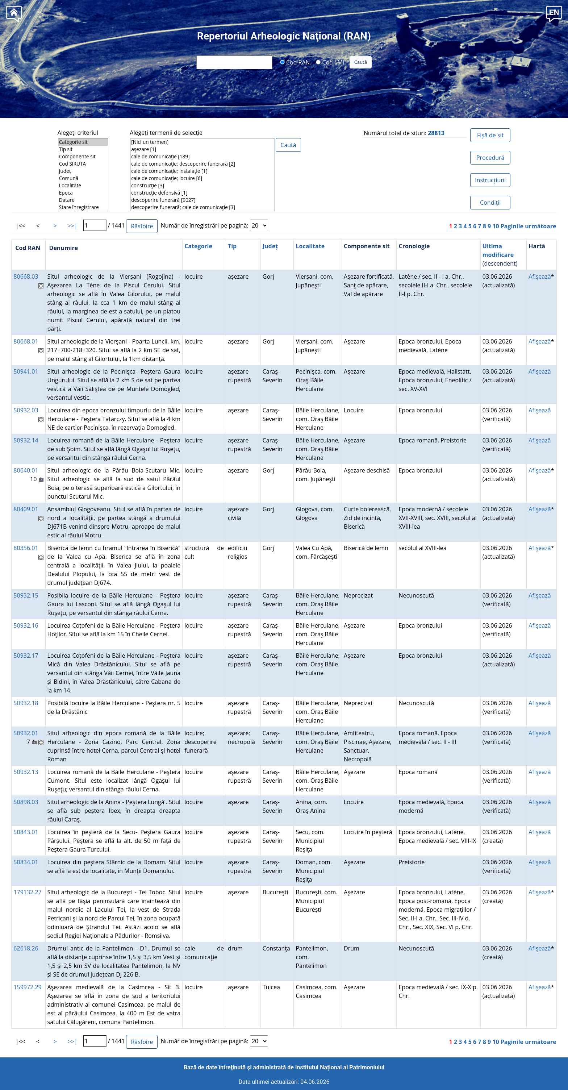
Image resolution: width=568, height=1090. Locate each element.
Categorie (198, 246)
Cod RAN (295, 62)
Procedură (490, 158)
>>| (73, 226)
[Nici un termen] (202, 142)
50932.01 (25, 733)
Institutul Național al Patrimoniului (339, 1067)
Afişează (540, 276)
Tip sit (83, 149)
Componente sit (83, 156)
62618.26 (25, 948)
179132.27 (27, 892)
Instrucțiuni (490, 180)
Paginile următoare (528, 226)
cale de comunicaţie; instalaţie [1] (202, 171)
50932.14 (25, 440)
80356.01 (25, 548)
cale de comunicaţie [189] (202, 156)
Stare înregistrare (83, 207)
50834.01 (25, 862)
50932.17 (25, 656)
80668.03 (25, 276)
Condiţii (490, 203)
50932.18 (25, 703)
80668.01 (25, 341)
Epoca (83, 192)
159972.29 (27, 987)
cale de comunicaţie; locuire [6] (202, 178)
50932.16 (25, 625)
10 (495, 226)
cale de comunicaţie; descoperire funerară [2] (202, 163)
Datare (83, 200)
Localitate (83, 185)
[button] (554, 13)
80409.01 (25, 509)
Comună (83, 178)
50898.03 (25, 802)
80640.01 (25, 470)
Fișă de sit (490, 135)
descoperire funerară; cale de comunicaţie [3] (202, 207)
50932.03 (25, 410)
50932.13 (25, 772)
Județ (83, 171)
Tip (232, 246)
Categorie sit (83, 142)
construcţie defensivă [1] (202, 192)
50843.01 (25, 832)
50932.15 (25, 595)
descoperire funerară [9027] (202, 200)
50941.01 (25, 371)
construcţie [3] (202, 185)
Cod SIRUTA (83, 163)
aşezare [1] (202, 149)
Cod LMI (330, 62)
